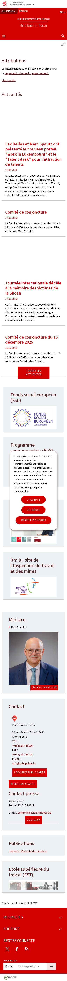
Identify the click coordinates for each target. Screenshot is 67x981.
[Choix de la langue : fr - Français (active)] (63, 12)
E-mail (9, 966)
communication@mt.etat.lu (34, 812)
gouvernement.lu (8, 11)
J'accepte (33, 499)
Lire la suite (9, 80)
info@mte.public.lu (23, 763)
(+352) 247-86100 (22, 745)
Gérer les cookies (33, 520)
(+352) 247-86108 (22, 754)
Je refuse (33, 510)
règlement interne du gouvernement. (27, 73)
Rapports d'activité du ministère (28, 851)
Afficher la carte (23, 784)
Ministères (23, 11)
